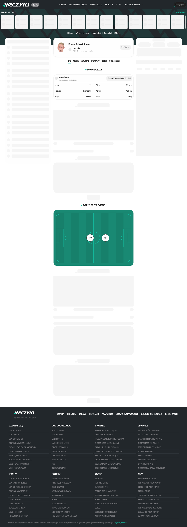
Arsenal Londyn (59, 451)
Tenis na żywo (58, 487)
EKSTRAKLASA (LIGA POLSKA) (20, 443)
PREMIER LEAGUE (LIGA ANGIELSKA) (22, 447)
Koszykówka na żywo (61, 491)
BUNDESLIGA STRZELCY (17, 508)
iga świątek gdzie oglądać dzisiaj (109, 439)
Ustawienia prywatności (127, 414)
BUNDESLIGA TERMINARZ (147, 460)
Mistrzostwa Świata (17, 468)
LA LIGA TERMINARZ (145, 451)
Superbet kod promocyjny (149, 495)
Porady (55, 499)
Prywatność (107, 414)
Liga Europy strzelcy (18, 483)
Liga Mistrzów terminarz (149, 430)
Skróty (109, 4)
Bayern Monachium (60, 447)
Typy (119, 4)
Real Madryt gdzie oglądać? (107, 495)
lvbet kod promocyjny (148, 503)
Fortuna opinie (101, 483)
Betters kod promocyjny (106, 512)
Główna (70, 33)
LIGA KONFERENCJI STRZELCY (20, 487)
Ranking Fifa (57, 495)
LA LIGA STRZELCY (16, 499)
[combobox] (125, 47)
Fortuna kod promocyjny (149, 483)
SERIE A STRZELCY (16, 503)
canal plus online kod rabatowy (109, 451)
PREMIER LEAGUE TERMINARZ (149, 447)
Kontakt (60, 414)
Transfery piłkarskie (61, 508)
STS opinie (99, 479)
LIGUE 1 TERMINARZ (145, 464)
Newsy (62, 4)
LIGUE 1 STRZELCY (15, 512)
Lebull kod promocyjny (148, 512)
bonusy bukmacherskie (105, 516)
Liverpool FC (57, 439)
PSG (53, 464)
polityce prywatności (120, 522)
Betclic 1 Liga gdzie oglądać (107, 455)
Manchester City (59, 460)
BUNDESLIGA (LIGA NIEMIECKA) (20, 460)
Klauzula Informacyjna (151, 414)
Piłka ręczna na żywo (61, 483)
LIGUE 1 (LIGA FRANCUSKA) (19, 464)
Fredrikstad (95, 33)
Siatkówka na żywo (60, 479)
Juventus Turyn (58, 468)
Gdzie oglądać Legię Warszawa (108, 464)
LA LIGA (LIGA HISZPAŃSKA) (19, 451)
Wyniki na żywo (78, 4)
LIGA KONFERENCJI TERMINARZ (150, 439)
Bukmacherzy (134, 4)
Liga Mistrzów (15, 430)
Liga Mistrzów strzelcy (19, 479)
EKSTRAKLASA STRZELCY (18, 491)
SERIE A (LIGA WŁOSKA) (17, 455)
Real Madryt (57, 435)
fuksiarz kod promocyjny (106, 503)
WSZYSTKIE (181, 12)
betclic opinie (144, 491)
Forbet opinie (101, 499)
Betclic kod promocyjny (149, 487)
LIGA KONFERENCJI (16, 439)
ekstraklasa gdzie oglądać (107, 443)
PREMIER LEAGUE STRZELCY (19, 495)
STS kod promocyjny (147, 479)
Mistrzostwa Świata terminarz (151, 468)
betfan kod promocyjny (148, 499)
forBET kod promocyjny (105, 491)
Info (69, 60)
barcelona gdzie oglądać (106, 430)
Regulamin (94, 414)
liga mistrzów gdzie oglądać (64, 516)
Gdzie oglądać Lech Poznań (106, 468)
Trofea (104, 60)
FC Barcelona (58, 430)
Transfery (95, 60)
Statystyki (85, 60)
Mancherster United (60, 443)
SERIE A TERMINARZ (145, 455)
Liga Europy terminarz (148, 435)
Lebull (97, 508)
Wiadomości (114, 60)
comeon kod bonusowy (148, 516)
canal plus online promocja (107, 447)
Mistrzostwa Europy (61, 512)
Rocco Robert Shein (111, 33)
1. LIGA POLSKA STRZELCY (18, 516)
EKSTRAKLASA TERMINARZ (148, 443)
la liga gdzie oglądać (104, 435)
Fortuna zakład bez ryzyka (150, 508)
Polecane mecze (59, 503)
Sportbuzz (96, 4)
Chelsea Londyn (58, 455)
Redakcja (71, 414)
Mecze (76, 60)
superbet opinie (101, 487)
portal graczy (171, 414)
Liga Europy (14, 435)
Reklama (82, 414)
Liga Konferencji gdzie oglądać (108, 460)
